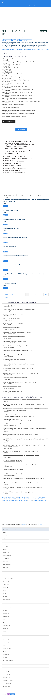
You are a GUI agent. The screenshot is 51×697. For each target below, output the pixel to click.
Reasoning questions (7, 607)
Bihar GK (5, 610)
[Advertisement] (25, 17)
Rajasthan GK (6, 613)
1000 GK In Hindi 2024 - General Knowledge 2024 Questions (19, 150)
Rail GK (4, 593)
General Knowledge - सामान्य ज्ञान (12, 167)
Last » (6, 297)
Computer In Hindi (15, 5)
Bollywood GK (6, 654)
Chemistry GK (6, 552)
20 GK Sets (14, 497)
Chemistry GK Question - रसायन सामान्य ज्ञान (15, 168)
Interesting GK (6, 671)
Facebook (24, 524)
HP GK (4, 631)
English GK (35, 5)
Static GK (30, 500)
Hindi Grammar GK (41, 500)
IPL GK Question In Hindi (32, 499)
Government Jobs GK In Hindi (12, 153)
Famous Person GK (7, 677)
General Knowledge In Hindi (13, 500)
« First (6, 294)
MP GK (4, 619)
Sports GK (5, 573)
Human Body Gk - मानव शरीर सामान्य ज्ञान (14, 148)
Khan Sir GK (5, 666)
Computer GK (6, 558)
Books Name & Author (8, 660)
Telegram (40, 524)
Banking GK (5, 587)
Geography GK (6, 576)
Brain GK (24, 499)
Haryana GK (5, 628)
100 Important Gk (26, 497)
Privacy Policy (17, 692)
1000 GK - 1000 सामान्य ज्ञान (11, 160)
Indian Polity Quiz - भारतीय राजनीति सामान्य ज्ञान (16, 146)
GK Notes (7, 5)
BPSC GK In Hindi (6, 686)
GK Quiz (4, 541)
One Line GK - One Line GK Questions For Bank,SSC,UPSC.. (19, 158)
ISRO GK (35, 500)
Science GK (5, 546)
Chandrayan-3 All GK (30, 49)
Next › (46, 294)
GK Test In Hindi (14, 502)
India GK (4, 532)
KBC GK (4, 651)
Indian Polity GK (6, 674)
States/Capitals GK (7, 648)
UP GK (4, 622)
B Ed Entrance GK (7, 584)
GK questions (6, 538)
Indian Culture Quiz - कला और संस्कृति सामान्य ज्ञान (16, 151)
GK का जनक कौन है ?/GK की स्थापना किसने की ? (17, 40)
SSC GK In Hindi (23, 500)
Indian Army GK (6, 599)
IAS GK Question (17, 499)
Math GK (5, 645)
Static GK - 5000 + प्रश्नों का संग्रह (42, 49)
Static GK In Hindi (7, 683)
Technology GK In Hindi (8, 680)
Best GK (14, 49)
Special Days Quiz (5, 502)
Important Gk (21, 502)
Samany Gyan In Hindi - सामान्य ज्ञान (13, 163)
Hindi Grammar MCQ (7, 605)
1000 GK (3, 49)
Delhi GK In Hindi (9, 155)
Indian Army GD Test (21, 129)
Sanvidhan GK (42, 497)
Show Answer (5, 206)
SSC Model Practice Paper (8, 121)
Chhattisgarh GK (6, 625)
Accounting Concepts (26, 5)
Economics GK (6, 567)
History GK (5, 570)
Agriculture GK (6, 642)
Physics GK (5, 549)
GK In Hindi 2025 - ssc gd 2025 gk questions (15, 143)
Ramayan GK (5, 657)
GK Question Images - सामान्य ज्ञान (13, 165)
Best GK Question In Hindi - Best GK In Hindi (15, 157)
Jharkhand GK (6, 616)
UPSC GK (5, 596)
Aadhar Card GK (28, 502)
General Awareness (21, 49)
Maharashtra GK (6, 634)
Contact (46, 5)
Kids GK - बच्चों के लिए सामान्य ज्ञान (12, 170)
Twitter (8, 694)
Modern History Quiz (6, 497)
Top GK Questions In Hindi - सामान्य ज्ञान (14, 162)
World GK (5, 535)
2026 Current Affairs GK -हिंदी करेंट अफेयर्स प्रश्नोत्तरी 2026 (18, 141)
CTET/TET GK (6, 581)
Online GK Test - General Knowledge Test (15, 172)
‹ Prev (11, 294)
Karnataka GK (6, 637)
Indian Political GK (7, 564)
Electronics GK (6, 639)
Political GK (5, 561)
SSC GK (4, 590)
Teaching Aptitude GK (8, 578)
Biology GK (5, 544)
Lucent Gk (19, 497)
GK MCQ (4, 669)
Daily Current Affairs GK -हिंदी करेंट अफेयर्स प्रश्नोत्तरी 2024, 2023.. (19, 145)
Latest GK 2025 (34, 497)
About (41, 5)
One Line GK (9, 49)
